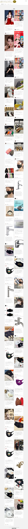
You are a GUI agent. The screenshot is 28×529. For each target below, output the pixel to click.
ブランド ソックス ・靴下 (9, 124)
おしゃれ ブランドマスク (9, 166)
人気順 (8, 4)
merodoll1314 (17, 29)
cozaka (7, 165)
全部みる (6, 4)
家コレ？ (11, 4)
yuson (7, 243)
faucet (17, 198)
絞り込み (2, 4)
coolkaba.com (17, 97)
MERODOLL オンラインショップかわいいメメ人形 (11, 33)
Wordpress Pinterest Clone (16, 527)
